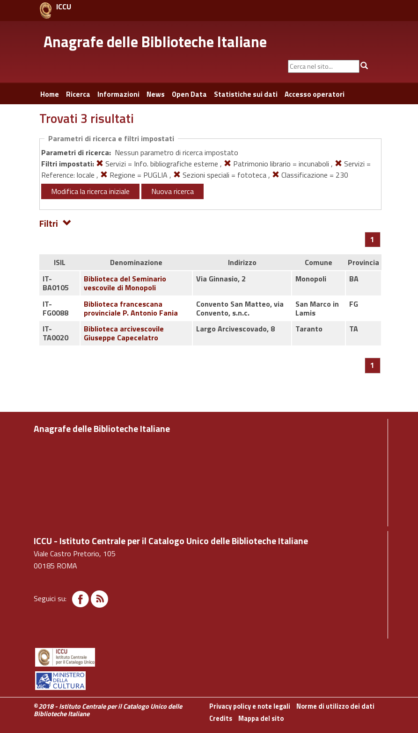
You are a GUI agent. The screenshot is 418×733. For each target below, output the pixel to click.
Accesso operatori (315, 94)
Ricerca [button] (78, 94)
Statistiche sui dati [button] (246, 94)
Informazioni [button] (118, 94)
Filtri (55, 223)
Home (49, 94)
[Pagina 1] (372, 239)
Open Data (189, 94)
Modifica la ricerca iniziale (90, 191)
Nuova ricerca (172, 191)
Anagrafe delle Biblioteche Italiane (155, 41)
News (156, 94)
